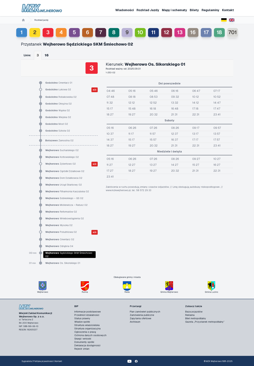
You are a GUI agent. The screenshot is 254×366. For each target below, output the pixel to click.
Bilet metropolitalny (195, 318)
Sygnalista (27, 361)
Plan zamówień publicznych (145, 311)
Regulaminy (210, 10)
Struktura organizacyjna (87, 328)
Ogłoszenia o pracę (85, 331)
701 (232, 32)
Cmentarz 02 (59, 239)
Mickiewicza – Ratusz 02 (66, 204)
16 (193, 32)
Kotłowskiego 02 (62, 157)
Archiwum (135, 321)
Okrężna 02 (58, 103)
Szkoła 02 (57, 130)
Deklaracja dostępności (87, 345)
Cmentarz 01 (58, 82)
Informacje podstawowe (87, 311)
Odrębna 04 (59, 246)
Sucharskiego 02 (62, 150)
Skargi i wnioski (82, 338)
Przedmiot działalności (86, 315)
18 (219, 32)
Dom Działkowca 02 (63, 177)
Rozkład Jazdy (148, 10)
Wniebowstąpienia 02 (64, 218)
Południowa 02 (61, 231)
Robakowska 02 (61, 96)
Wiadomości (124, 10)
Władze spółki (82, 321)
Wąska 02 (57, 110)
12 (166, 32)
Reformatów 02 (61, 211)
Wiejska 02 (58, 117)
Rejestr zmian (81, 348)
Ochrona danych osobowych (90, 335)
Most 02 (56, 123)
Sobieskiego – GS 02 (64, 198)
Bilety (194, 10)
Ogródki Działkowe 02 (64, 171)
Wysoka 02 (58, 225)
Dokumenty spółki (84, 342)
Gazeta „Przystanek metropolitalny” (204, 321)
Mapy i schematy (174, 10)
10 (140, 32)
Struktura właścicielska (87, 325)
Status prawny (82, 318)
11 (153, 32)
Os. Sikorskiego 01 (62, 263)
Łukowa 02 (58, 89)
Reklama (190, 315)
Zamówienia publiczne (142, 315)
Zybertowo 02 (60, 163)
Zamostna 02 (59, 140)
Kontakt (228, 10)
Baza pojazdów (193, 311)
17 (206, 32)
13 (180, 32)
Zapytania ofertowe (140, 318)
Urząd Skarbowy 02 (63, 184)
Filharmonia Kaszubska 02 (67, 191)
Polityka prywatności (43, 361)
